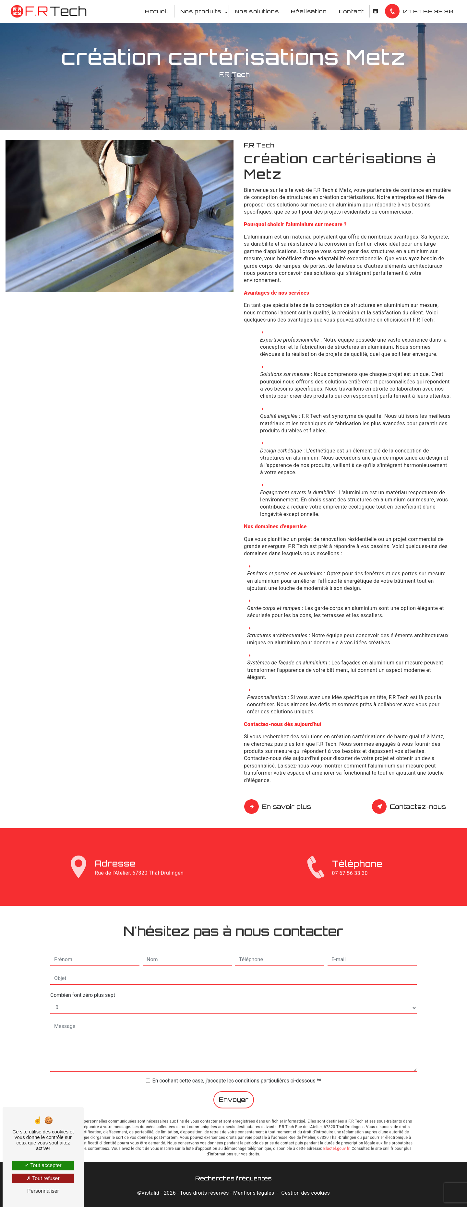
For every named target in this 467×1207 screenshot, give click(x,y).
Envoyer (233, 1087)
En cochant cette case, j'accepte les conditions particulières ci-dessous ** (236, 1068)
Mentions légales (253, 1193)
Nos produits (200, 11)
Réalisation (309, 11)
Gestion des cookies (305, 1193)
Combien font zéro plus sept (82, 983)
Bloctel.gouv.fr (336, 1136)
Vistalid (150, 1193)
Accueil (156, 11)
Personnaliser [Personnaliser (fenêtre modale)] (43, 1191)
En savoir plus (278, 806)
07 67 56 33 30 (420, 11)
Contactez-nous (410, 806)
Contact (351, 11)
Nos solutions (257, 11)
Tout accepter (43, 1165)
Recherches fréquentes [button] (233, 1178)
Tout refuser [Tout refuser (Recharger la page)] (43, 1178)
